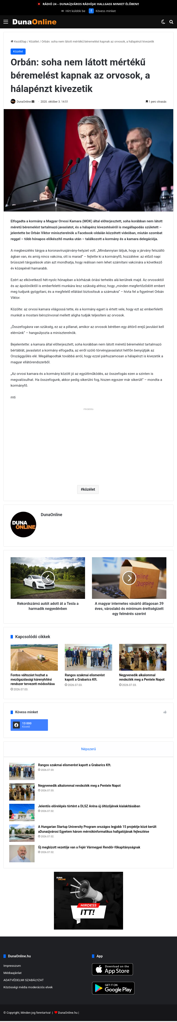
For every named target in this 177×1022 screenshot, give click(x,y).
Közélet (34, 41)
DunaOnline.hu (67, 1013)
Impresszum (12, 966)
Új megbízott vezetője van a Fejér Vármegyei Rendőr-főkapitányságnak (90, 847)
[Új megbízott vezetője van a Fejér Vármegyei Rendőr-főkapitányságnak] (23, 853)
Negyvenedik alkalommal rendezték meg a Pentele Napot (80, 785)
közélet (89, 489)
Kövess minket (102, 10)
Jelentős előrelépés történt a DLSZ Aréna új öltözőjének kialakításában (90, 806)
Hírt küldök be (73, 11)
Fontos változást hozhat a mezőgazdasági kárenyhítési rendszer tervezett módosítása (33, 677)
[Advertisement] (88, 445)
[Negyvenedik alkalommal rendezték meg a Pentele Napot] (142, 655)
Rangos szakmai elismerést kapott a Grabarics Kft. (75, 764)
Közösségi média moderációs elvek (28, 988)
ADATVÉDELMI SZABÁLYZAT (23, 980)
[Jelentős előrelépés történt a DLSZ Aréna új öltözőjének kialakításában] (23, 812)
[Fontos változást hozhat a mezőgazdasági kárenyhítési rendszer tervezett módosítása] (34, 655)
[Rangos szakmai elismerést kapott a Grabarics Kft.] (88, 655)
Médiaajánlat (12, 973)
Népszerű (88, 747)
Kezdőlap (19, 41)
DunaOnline (26, 101)
